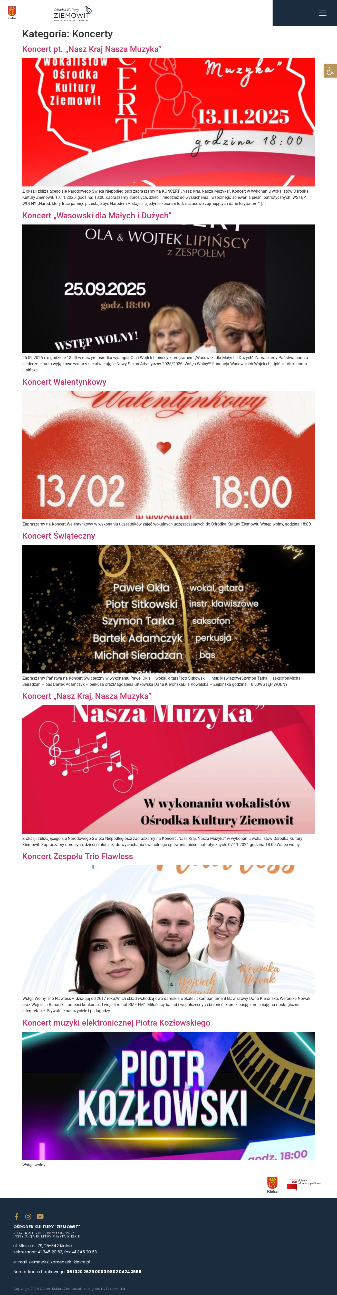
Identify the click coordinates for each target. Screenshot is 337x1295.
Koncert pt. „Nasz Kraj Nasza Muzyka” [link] (91, 49)
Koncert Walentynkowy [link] (64, 382)
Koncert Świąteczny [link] (58, 536)
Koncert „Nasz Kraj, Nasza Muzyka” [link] (86, 696)
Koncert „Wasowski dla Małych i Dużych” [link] (96, 215)
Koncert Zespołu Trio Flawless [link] (77, 856)
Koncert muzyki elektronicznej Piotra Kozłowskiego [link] (116, 1023)
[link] (330, 71)
